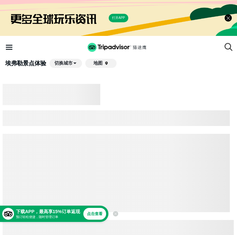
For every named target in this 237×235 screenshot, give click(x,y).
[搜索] (228, 47)
